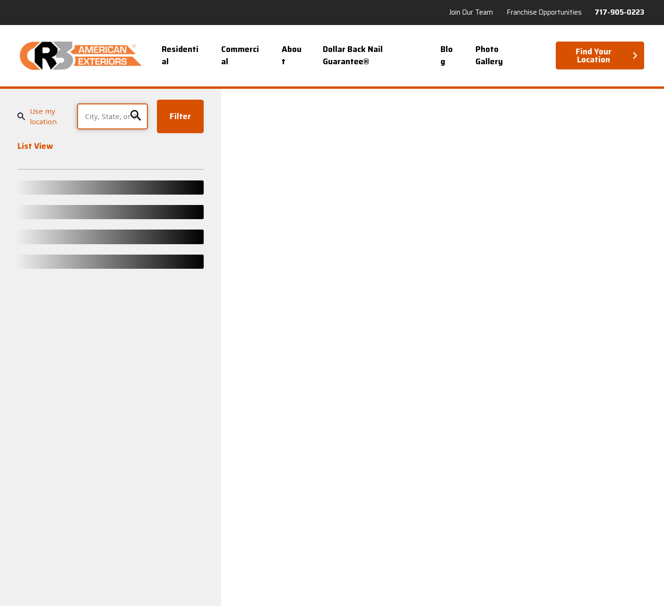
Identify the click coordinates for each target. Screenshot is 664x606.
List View (35, 147)
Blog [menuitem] (446, 55)
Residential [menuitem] (180, 55)
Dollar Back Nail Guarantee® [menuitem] (353, 55)
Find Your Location (607, 55)
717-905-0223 (619, 12)
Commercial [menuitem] (240, 55)
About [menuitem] (292, 55)
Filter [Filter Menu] (180, 116)
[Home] (81, 56)
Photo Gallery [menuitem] (489, 55)
